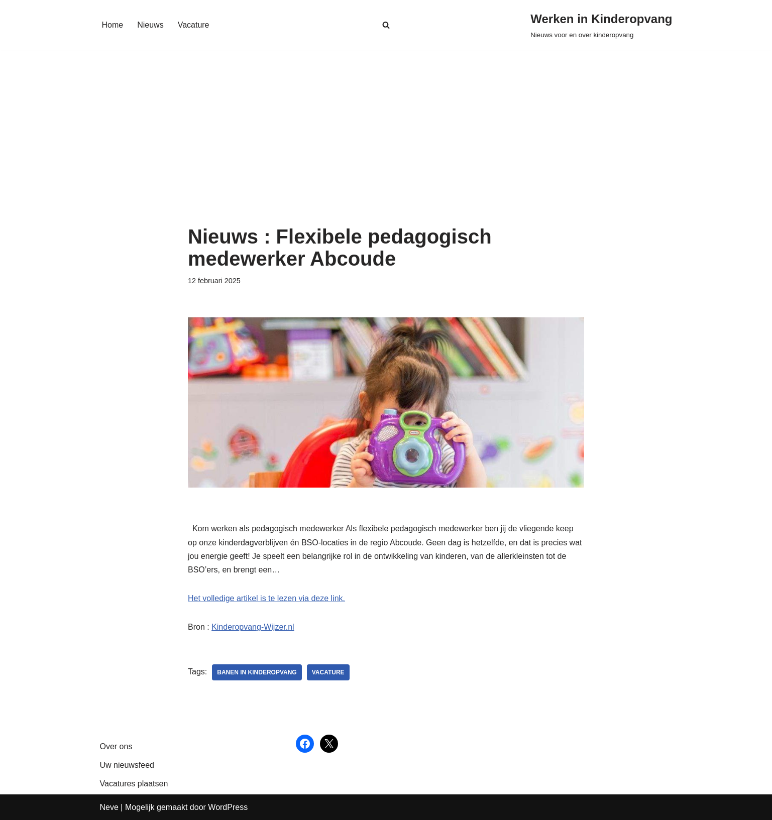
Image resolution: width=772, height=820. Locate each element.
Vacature (193, 25)
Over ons (116, 746)
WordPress (228, 807)
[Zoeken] (386, 25)
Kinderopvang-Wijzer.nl (252, 627)
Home (113, 25)
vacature (328, 672)
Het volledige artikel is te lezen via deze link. (266, 598)
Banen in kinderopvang (256, 672)
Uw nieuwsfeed (127, 765)
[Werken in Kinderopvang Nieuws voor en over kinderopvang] (601, 25)
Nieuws (150, 25)
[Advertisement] (386, 150)
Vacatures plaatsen (134, 783)
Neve (109, 807)
